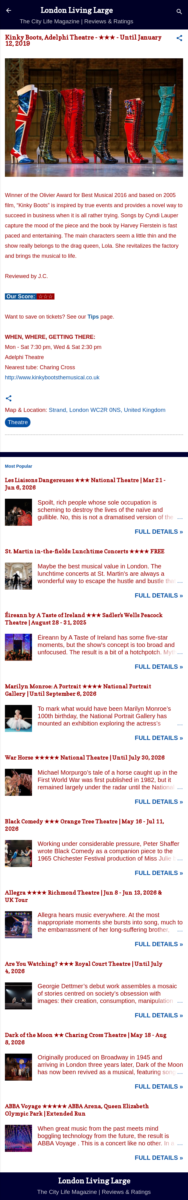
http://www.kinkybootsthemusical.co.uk (52, 377)
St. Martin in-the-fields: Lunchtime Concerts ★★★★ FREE (84, 551)
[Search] (179, 12)
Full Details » (159, 531)
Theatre (18, 422)
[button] (179, 39)
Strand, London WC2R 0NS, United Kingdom (107, 410)
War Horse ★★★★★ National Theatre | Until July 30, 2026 (85, 757)
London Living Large (77, 10)
